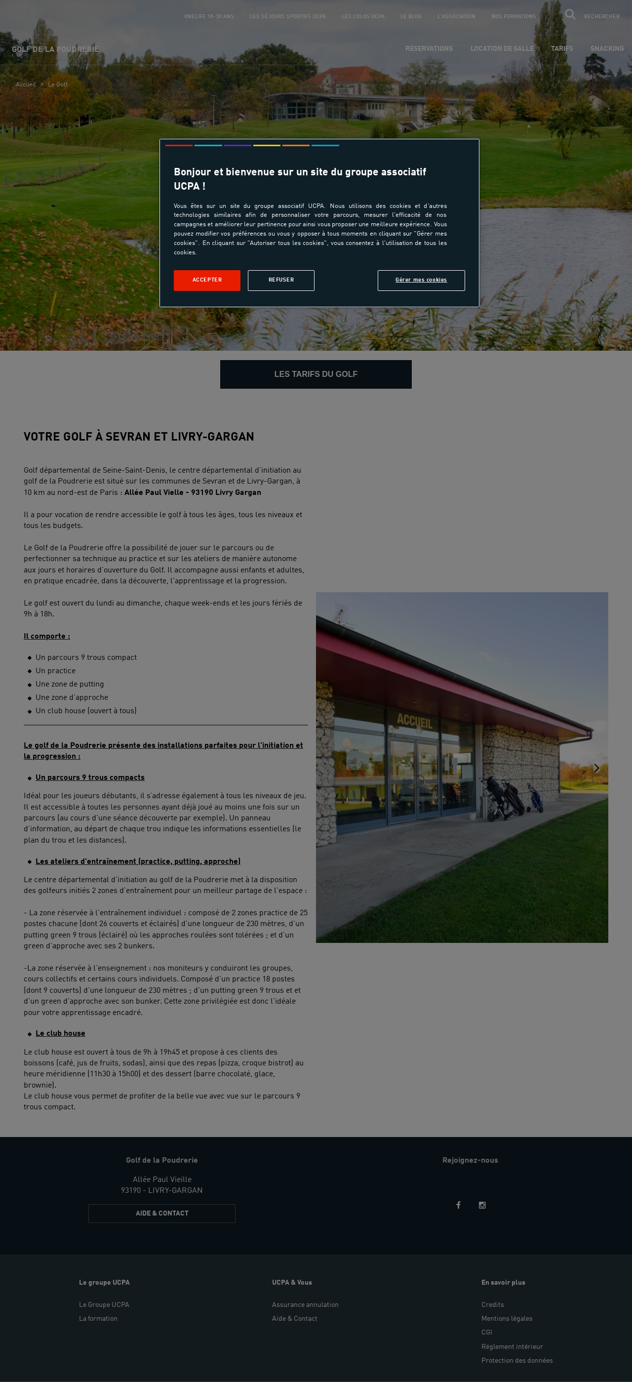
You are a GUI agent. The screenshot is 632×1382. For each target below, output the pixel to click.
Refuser (281, 280)
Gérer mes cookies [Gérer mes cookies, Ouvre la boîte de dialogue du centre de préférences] (421, 280)
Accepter (207, 280)
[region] (319, 223)
